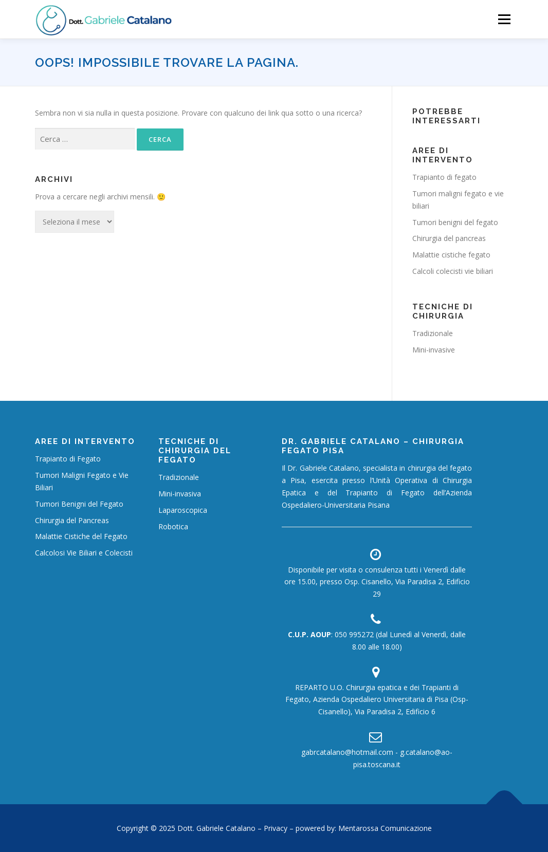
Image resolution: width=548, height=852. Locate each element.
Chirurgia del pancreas (449, 238)
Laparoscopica (182, 510)
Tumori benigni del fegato (455, 222)
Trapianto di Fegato (68, 459)
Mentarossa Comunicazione (385, 828)
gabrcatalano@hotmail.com (347, 752)
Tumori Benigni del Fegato (79, 504)
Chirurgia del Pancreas (72, 520)
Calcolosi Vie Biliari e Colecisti (84, 553)
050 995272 (354, 634)
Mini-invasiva (179, 493)
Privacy (276, 828)
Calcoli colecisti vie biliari (452, 271)
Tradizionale (432, 333)
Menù (504, 19)
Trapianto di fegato (444, 177)
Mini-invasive (433, 350)
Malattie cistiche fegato (451, 255)
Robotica (173, 526)
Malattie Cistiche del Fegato (81, 536)
